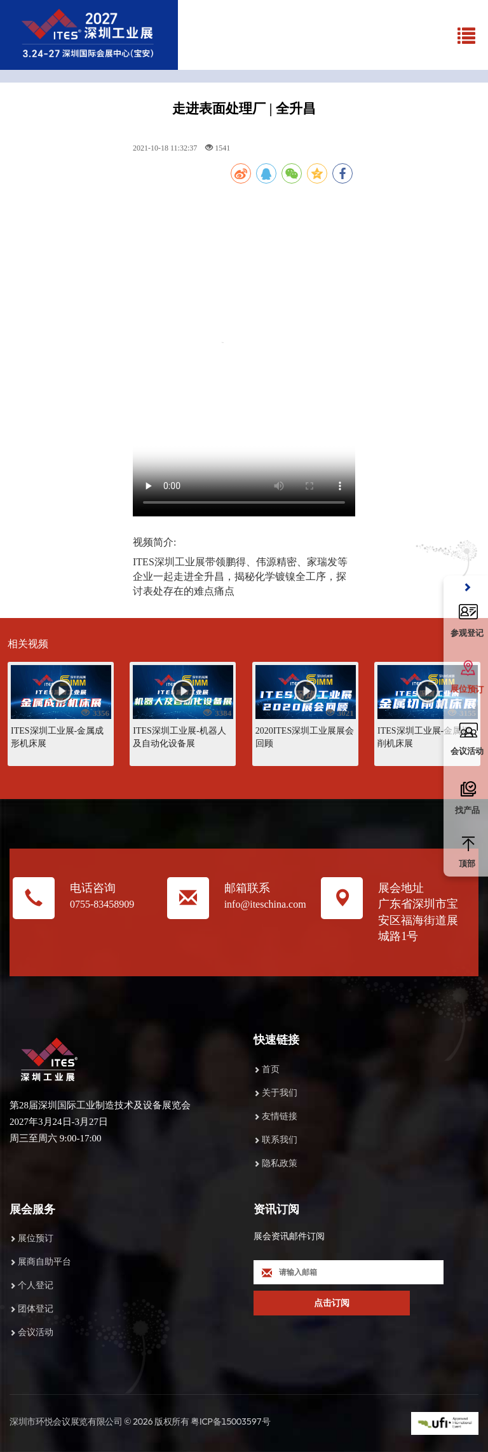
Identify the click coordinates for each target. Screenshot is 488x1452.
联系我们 (279, 1140)
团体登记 (35, 1309)
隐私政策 (279, 1163)
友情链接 (279, 1116)
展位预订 (35, 1238)
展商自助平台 (44, 1262)
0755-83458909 (102, 904)
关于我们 (279, 1093)
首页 (271, 1069)
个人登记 (35, 1285)
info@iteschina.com (265, 904)
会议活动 (35, 1332)
